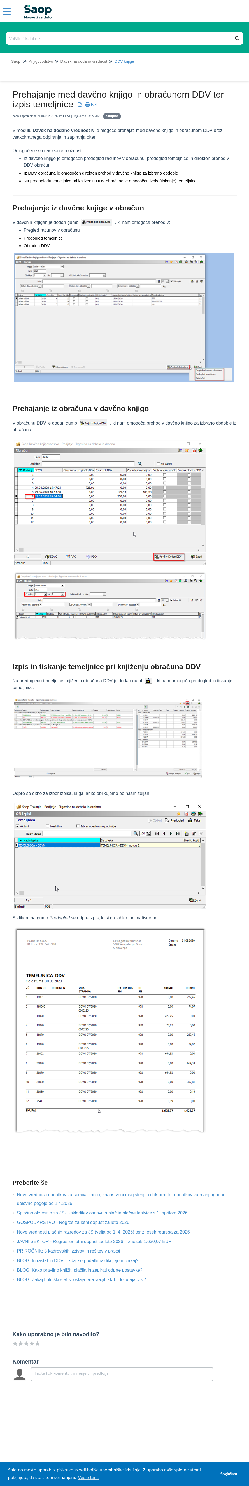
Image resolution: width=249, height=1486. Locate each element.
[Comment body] (122, 1374)
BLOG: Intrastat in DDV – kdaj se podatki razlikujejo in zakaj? (82, 1260)
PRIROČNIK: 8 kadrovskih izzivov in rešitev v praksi (72, 1251)
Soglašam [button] (228, 1473)
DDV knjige (124, 61)
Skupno (112, 116)
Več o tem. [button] (88, 1477)
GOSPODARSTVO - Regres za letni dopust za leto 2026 (77, 1222)
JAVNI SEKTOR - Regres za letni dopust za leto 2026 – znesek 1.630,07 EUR (98, 1241)
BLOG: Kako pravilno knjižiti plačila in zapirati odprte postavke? (84, 1270)
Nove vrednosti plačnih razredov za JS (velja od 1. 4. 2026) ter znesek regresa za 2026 (107, 1232)
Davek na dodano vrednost (83, 61)
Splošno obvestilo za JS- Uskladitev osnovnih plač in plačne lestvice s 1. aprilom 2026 (106, 1213)
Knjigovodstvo (41, 61)
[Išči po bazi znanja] (119, 38)
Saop (15, 61)
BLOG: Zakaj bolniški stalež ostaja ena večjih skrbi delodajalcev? (85, 1279)
